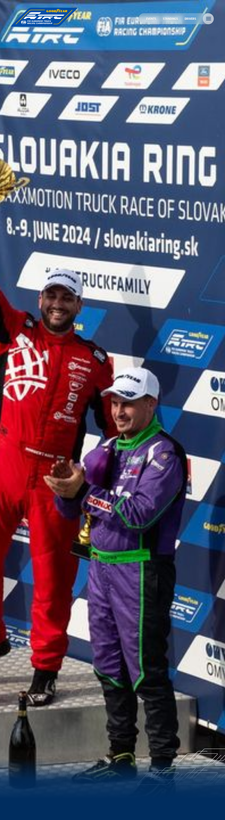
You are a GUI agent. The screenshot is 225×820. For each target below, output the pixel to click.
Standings (170, 19)
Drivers (190, 19)
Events (151, 19)
